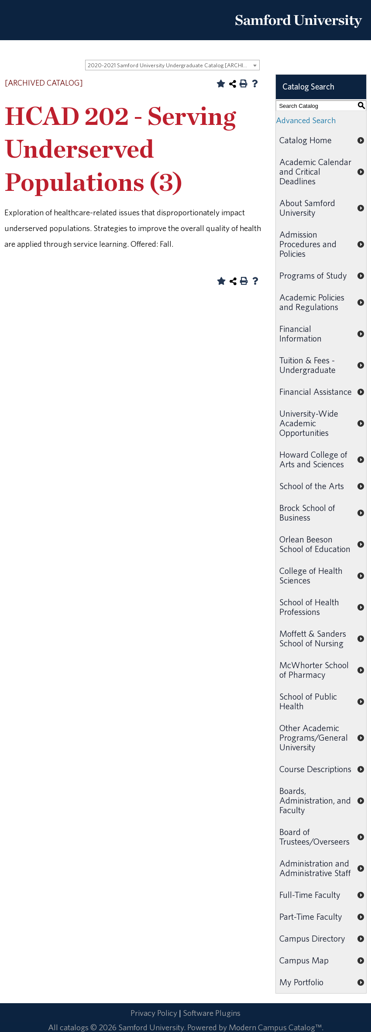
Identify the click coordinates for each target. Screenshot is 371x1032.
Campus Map (304, 960)
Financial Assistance (315, 392)
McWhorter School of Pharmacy (314, 670)
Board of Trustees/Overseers (314, 836)
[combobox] (172, 65)
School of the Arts (311, 486)
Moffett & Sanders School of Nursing (312, 638)
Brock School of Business (307, 512)
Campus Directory (312, 938)
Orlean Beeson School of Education (314, 544)
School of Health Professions (309, 607)
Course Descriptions (315, 769)
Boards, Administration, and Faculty (315, 800)
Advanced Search (306, 120)
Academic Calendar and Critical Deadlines (315, 171)
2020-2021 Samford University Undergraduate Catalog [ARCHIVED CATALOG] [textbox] (173, 65)
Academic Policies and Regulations (311, 302)
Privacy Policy (154, 1013)
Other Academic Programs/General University (313, 737)
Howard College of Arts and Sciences (313, 459)
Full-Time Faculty (309, 895)
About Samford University (307, 207)
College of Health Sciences (311, 575)
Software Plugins (211, 1013)
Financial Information (300, 333)
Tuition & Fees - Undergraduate (307, 365)
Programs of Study (313, 275)
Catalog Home (305, 140)
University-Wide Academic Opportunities (308, 423)
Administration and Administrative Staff (315, 868)
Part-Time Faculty (310, 916)
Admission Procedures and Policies (308, 244)
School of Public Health (308, 701)
